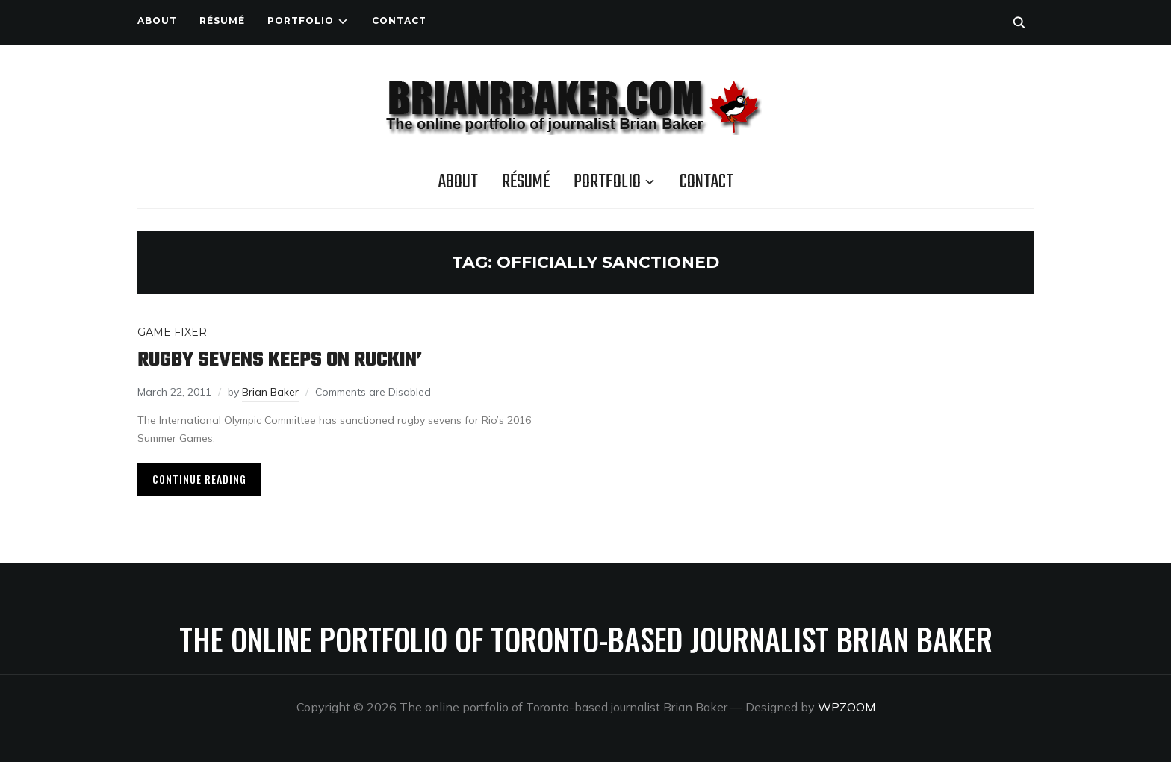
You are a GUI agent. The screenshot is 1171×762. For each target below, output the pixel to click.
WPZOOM (846, 706)
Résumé (222, 20)
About (157, 20)
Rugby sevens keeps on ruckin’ (279, 360)
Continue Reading (199, 479)
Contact (399, 20)
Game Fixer (172, 332)
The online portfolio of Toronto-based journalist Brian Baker (586, 638)
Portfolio (300, 20)
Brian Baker (270, 392)
